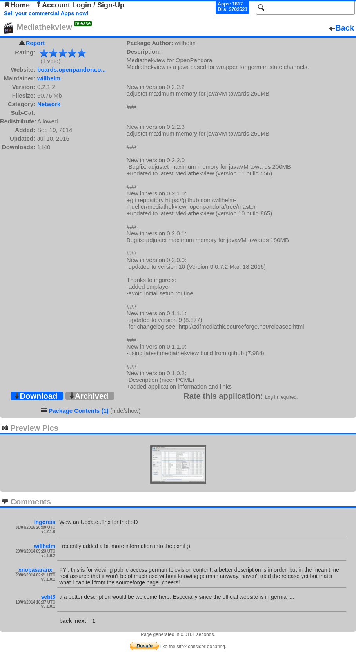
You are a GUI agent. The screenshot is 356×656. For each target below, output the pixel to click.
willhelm (48, 78)
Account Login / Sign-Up (80, 5)
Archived (89, 396)
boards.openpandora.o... (71, 69)
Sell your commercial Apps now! (46, 13)
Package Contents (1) (79, 410)
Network (48, 104)
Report (35, 43)
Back (341, 27)
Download (36, 396)
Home (17, 5)
